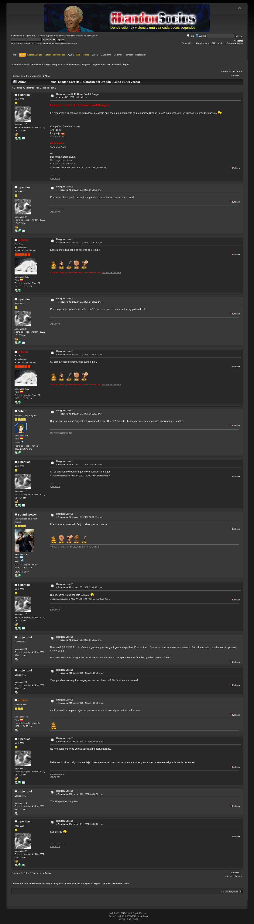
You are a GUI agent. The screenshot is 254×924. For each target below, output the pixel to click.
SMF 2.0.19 (114, 913)
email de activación (87, 36)
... (28, 76)
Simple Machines (140, 913)
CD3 (63, 146)
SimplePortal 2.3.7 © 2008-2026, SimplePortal (128, 916)
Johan (22, 411)
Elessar (23, 239)
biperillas (24, 94)
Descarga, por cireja (61, 160)
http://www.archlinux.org (61, 433)
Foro (190, 36)
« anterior (226, 71)
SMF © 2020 (126, 913)
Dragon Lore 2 (64, 186)
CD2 (58, 146)
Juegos (201, 36)
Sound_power (27, 514)
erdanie (23, 700)
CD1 (52, 146)
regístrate (60, 36)
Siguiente (36, 76)
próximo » (237, 71)
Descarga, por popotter (62, 163)
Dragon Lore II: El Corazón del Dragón (78, 94)
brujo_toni (25, 637)
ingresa (49, 36)
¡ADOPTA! (55, 178)
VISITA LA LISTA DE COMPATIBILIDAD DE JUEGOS (74, 547)
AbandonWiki (57, 136)
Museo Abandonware (111, 272)
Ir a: (222, 891)
